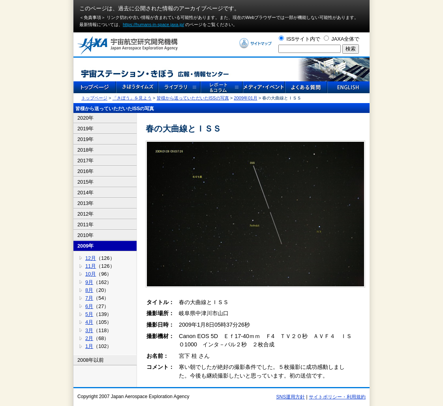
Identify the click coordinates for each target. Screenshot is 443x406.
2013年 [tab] (85, 203)
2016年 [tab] (85, 171)
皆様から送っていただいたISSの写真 (193, 98)
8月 (89, 290)
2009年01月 (245, 98)
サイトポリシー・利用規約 (337, 397)
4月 (89, 322)
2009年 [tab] (85, 246)
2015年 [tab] (85, 182)
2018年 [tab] (85, 150)
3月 (89, 330)
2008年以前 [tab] (90, 360)
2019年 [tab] (85, 129)
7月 (89, 298)
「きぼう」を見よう (132, 98)
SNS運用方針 (290, 397)
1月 (89, 346)
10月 (90, 274)
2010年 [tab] (85, 235)
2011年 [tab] (85, 224)
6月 (89, 306)
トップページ (94, 98)
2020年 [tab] (85, 118)
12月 (90, 258)
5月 (89, 314)
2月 (89, 338)
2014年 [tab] (85, 192)
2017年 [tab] (85, 161)
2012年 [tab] (85, 214)
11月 (90, 266)
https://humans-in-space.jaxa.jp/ (153, 24)
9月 (89, 282)
